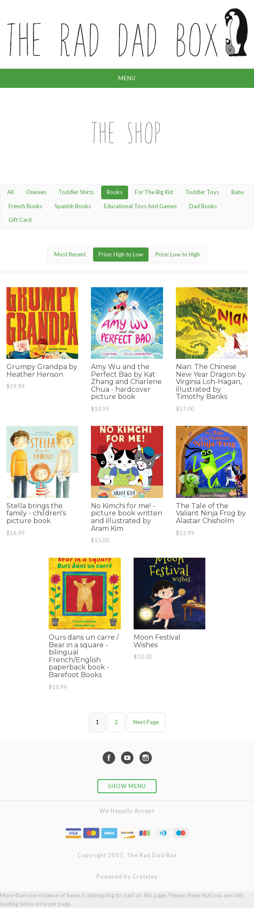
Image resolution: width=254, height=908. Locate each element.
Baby (237, 192)
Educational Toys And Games (140, 206)
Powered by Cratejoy (127, 876)
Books (115, 192)
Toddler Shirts (76, 192)
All (10, 192)
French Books (25, 206)
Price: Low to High (177, 254)
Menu (127, 78)
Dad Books (203, 206)
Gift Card (20, 219)
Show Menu (127, 786)
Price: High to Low (121, 254)
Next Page (146, 722)
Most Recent (70, 254)
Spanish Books (73, 206)
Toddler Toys (202, 192)
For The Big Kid (154, 192)
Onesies (36, 192)
